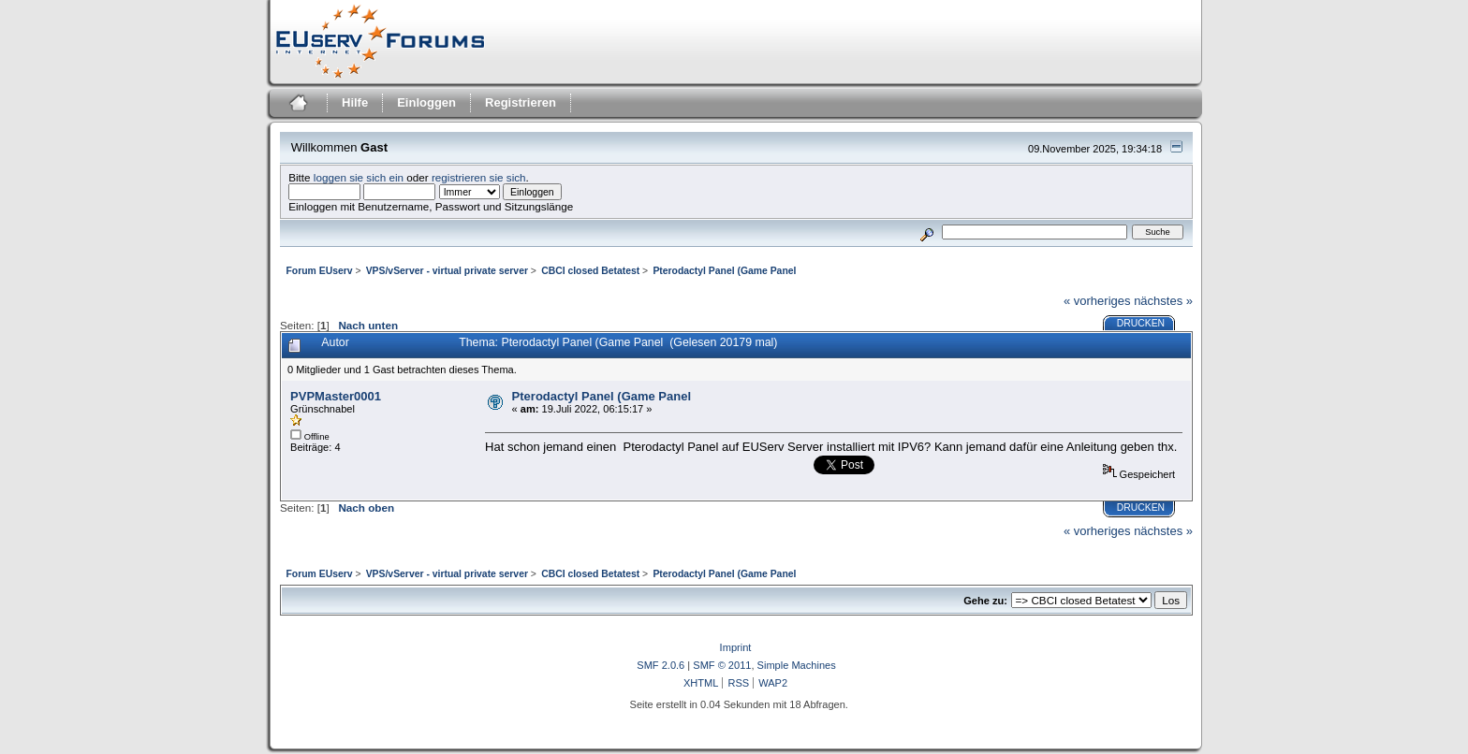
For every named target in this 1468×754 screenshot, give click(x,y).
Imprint (736, 647)
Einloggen (426, 102)
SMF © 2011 (722, 665)
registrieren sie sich (479, 177)
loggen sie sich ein (359, 177)
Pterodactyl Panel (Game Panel (601, 396)
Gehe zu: (985, 600)
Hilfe (355, 102)
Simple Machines (796, 665)
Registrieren (520, 102)
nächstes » (1163, 301)
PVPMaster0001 (335, 396)
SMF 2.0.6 (660, 665)
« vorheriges (1097, 301)
